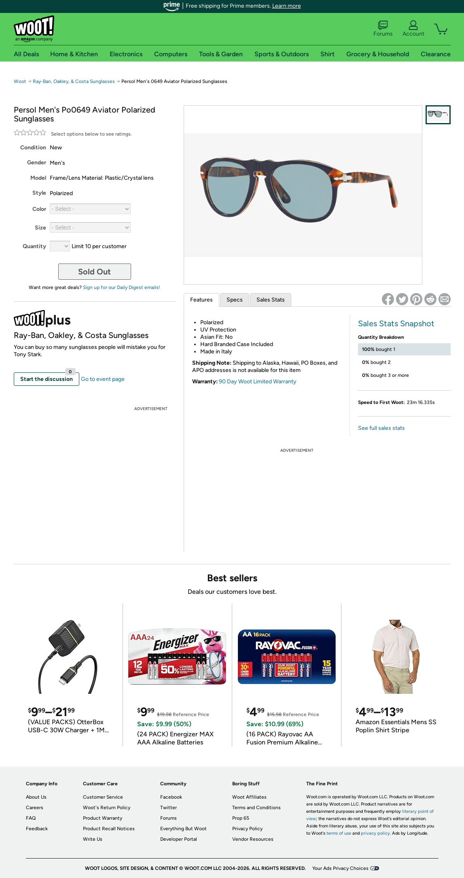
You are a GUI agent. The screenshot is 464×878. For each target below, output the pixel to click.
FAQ (31, 818)
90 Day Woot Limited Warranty (258, 381)
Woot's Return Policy (106, 807)
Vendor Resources (252, 839)
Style (39, 192)
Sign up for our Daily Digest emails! (121, 287)
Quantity (34, 246)
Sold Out (94, 271)
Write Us (92, 839)
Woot (20, 81)
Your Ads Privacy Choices (340, 868)
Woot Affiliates (249, 797)
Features (201, 299)
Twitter (168, 807)
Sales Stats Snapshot (396, 323)
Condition (33, 147)
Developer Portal (178, 839)
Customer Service (103, 797)
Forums (383, 28)
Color (39, 209)
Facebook (171, 797)
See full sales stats (381, 428)
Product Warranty (102, 818)
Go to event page (103, 379)
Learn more (286, 5)
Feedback (37, 828)
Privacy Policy (247, 828)
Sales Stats (270, 299)
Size (40, 227)
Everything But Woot (183, 828)
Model (38, 177)
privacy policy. (376, 833)
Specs (235, 299)
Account (413, 28)
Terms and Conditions (256, 807)
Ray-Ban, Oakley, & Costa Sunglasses (74, 81)
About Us (36, 797)
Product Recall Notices (109, 828)
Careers (34, 807)
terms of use (338, 833)
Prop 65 (240, 818)
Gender (36, 162)
